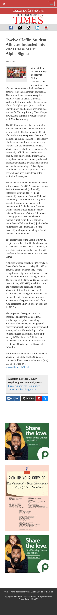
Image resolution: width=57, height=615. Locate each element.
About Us (34, 599)
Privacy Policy (24, 599)
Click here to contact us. (42, 591)
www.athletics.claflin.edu (18, 367)
